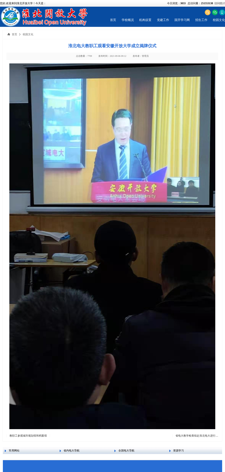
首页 (113, 20)
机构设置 (145, 20)
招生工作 (201, 20)
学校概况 (128, 20)
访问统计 (219, 3)
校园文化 (219, 20)
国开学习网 (182, 20)
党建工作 (163, 20)
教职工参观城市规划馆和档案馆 (28, 435)
